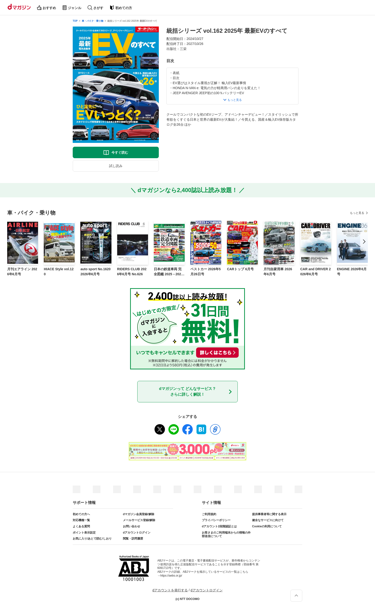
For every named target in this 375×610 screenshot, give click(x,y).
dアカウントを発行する (170, 590)
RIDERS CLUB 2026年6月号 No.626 (132, 271)
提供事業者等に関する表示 (269, 514)
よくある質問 (81, 526)
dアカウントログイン (136, 532)
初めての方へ (81, 514)
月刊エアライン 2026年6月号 (22, 271)
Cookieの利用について (267, 526)
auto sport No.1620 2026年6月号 (95, 271)
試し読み (115, 166)
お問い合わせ (131, 526)
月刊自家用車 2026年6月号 (278, 271)
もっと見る (357, 213)
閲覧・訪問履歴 (133, 538)
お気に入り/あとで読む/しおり (92, 538)
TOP (75, 21)
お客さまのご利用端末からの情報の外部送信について (226, 534)
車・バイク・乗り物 (92, 21)
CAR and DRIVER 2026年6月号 (315, 271)
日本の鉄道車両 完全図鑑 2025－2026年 (168, 272)
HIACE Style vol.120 (59, 271)
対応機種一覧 (81, 520)
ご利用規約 (209, 514)
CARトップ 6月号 (240, 269)
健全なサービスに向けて (268, 520)
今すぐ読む (119, 152)
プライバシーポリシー (216, 520)
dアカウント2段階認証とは (219, 526)
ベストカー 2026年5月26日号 (205, 271)
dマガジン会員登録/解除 (138, 514)
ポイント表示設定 (84, 532)
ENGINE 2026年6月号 (352, 271)
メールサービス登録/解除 (139, 520)
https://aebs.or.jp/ (171, 575)
